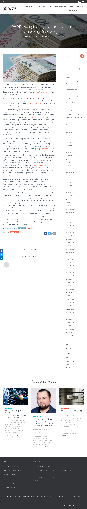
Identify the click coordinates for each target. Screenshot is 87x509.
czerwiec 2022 (70, 282)
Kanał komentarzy (71, 364)
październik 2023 (71, 229)
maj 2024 (68, 205)
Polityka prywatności (69, 479)
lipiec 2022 (69, 279)
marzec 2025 (70, 172)
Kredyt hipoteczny (11, 479)
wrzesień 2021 (70, 312)
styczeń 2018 (70, 336)
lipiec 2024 (69, 199)
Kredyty (29, 6)
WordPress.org (70, 368)
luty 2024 (68, 216)
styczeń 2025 (70, 179)
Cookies (64, 475)
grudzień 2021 (70, 302)
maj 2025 (68, 165)
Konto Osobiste (9, 475)
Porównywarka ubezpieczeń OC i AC (43, 472)
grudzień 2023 (70, 222)
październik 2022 (71, 269)
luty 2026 (68, 135)
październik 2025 (71, 149)
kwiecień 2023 (70, 249)
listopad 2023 (70, 226)
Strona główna (6, 1)
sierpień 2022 (70, 276)
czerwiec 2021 (70, 322)
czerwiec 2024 (70, 202)
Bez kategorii (14, 232)
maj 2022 (68, 286)
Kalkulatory (73, 10)
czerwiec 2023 (70, 242)
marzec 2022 (70, 292)
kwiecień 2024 (70, 209)
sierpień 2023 (70, 235)
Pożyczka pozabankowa (58, 6)
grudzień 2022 (70, 262)
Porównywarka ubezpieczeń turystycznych (43, 479)
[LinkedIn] (1, 258)
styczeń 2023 (70, 259)
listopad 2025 (70, 145)
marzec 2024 (70, 212)
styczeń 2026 (70, 139)
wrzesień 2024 (70, 192)
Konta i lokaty (41, 6)
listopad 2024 (70, 186)
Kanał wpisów (70, 361)
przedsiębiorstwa (40, 165)
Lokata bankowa (10, 487)
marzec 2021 (69, 332)
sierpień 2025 (70, 155)
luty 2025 (68, 175)
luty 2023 (68, 256)
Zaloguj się (69, 358)
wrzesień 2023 (70, 232)
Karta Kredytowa (76, 6)
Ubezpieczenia (14, 1)
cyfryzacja (46, 149)
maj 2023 (68, 246)
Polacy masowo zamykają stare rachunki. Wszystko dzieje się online (75, 96)
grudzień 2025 (70, 142)
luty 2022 (68, 296)
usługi (34, 117)
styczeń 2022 (70, 299)
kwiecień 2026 (70, 129)
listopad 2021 (70, 306)
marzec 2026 (70, 132)
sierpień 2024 (70, 195)
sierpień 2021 (70, 316)
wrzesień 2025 (70, 152)
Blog (20, 1)
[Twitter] (1, 254)
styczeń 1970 (69, 339)
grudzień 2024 (70, 182)
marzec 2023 (70, 252)
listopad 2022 (70, 266)
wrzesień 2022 (70, 272)
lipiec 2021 (69, 319)
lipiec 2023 (69, 239)
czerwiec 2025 (70, 162)
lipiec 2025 (69, 159)
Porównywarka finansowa (43, 466)
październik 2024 (71, 189)
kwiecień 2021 (70, 329)
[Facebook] (1, 251)
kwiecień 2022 (70, 289)
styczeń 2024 (70, 219)
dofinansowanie (43, 92)
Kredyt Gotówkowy (11, 466)
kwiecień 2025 (70, 169)
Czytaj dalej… (21, 436)
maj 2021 (68, 326)
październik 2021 (71, 309)
